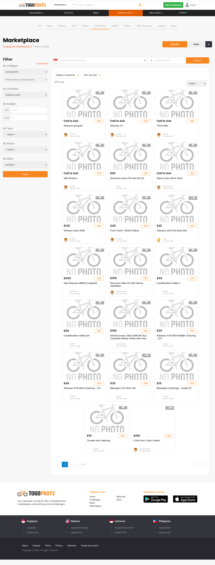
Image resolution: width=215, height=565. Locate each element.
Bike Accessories (144, 25)
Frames (85, 25)
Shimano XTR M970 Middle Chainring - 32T (176, 340)
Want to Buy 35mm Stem (170, 180)
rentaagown (121, 348)
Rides (96, 13)
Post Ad (174, 43)
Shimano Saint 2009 (74, 233)
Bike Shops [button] (156, 13)
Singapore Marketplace (18, 46)
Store (119, 505)
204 (84, 470)
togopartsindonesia (124, 533)
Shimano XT (117, 126)
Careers (36, 551)
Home (92, 502)
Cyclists (68, 13)
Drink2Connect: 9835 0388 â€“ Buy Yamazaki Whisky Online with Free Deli (129, 341)
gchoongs (74, 294)
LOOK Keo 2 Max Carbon (147, 445)
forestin (166, 348)
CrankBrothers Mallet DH (77, 339)
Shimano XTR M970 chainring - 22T (82, 392)
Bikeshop (120, 502)
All (39, 25)
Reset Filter (44, 63)
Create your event (89, 551)
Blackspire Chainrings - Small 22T (174, 392)
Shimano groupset (73, 126)
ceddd (166, 294)
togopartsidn (121, 538)
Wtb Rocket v (71, 180)
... (79, 470)
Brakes (115, 25)
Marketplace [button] (126, 13)
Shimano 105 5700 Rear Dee (172, 233)
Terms (48, 551)
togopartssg (32, 538)
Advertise (71, 551)
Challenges (36, 13)
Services (62, 25)
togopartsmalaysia (80, 533)
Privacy (59, 551)
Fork (74, 25)
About (25, 551)
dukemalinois (168, 188)
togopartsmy (77, 538)
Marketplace (95, 511)
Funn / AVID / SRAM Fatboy (125, 233)
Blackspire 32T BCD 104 (123, 392)
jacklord (73, 241)
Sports (174, 25)
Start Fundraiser (173, 5)
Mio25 (119, 188)
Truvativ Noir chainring (99, 445)
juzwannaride (145, 454)
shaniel (73, 135)
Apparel (161, 25)
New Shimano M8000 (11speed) (81, 286)
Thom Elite (162, 126)
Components (100, 25)
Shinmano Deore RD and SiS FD (128, 180)
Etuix (165, 241)
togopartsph (164, 533)
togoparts (31, 533)
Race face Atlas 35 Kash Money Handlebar (127, 287)
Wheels (127, 25)
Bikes (49, 25)
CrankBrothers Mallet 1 (169, 286)
